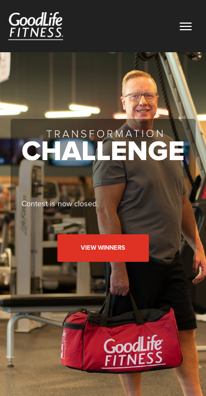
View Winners (103, 247)
